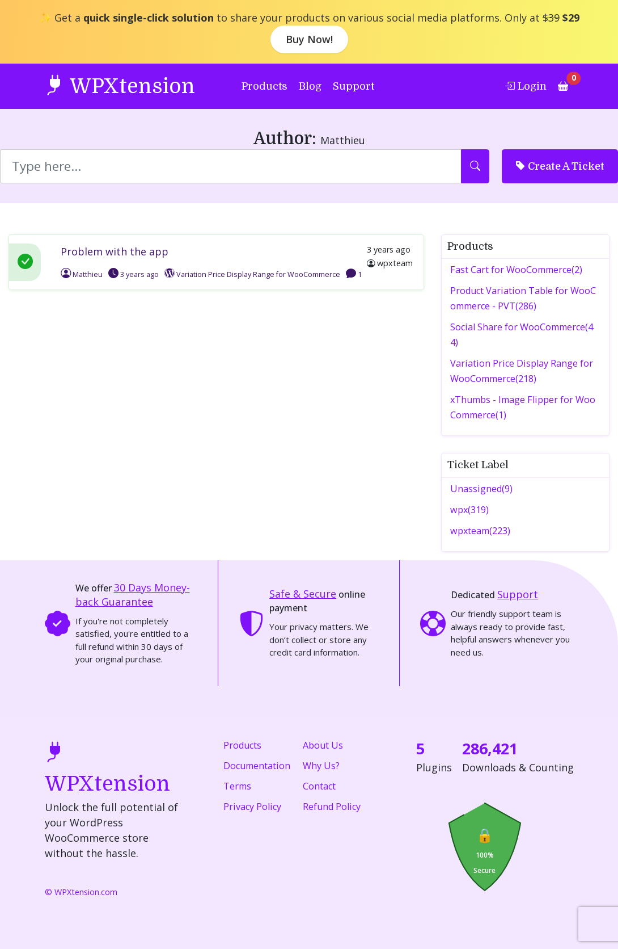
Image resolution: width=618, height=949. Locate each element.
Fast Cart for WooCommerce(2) (516, 269)
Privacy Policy (252, 806)
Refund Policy (332, 806)
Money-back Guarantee (132, 594)
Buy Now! (309, 39)
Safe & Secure (302, 594)
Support (353, 86)
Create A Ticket (559, 166)
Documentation (256, 765)
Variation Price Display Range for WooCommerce (258, 274)
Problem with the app (114, 251)
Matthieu (82, 274)
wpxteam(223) (480, 530)
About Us (323, 745)
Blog (310, 86)
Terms (237, 786)
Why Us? (321, 765)
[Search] (231, 166)
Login (526, 86)
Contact (319, 786)
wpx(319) (469, 509)
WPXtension (120, 85)
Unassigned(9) (481, 488)
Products (264, 86)
